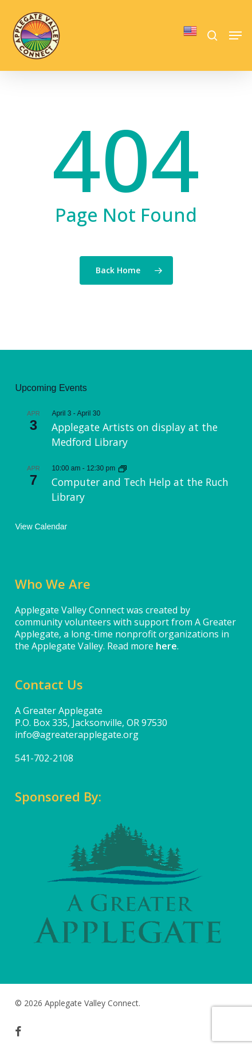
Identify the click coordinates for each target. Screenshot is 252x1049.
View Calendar (41, 526)
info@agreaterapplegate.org (77, 734)
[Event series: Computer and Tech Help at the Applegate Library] (123, 468)
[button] (235, 35)
